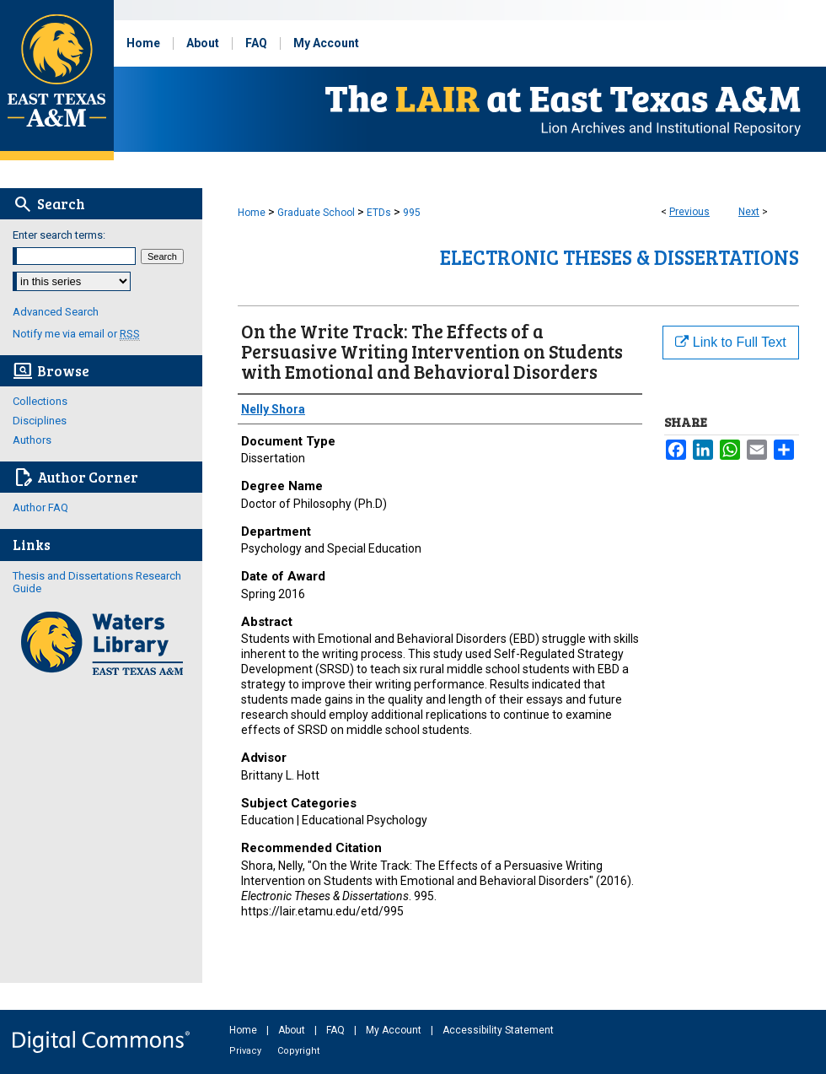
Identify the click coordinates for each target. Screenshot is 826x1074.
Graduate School (316, 213)
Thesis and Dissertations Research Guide (97, 582)
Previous (689, 212)
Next (748, 212)
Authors (32, 440)
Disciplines (40, 420)
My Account (395, 1030)
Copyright (298, 1050)
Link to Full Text (730, 342)
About (293, 1030)
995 (412, 213)
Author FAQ (40, 507)
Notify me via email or (76, 333)
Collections (40, 401)
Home (252, 213)
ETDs (379, 213)
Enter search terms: (59, 235)
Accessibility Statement (498, 1030)
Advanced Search (56, 311)
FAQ (336, 1030)
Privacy (246, 1050)
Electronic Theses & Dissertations (619, 257)
